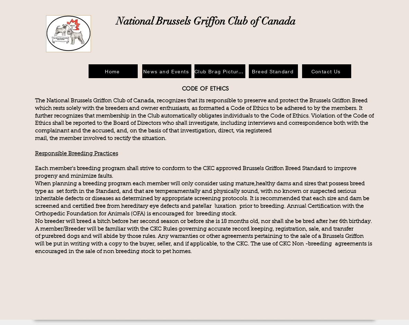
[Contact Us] (326, 71)
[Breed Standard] (273, 71)
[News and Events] (166, 71)
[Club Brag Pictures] (219, 71)
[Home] (113, 71)
